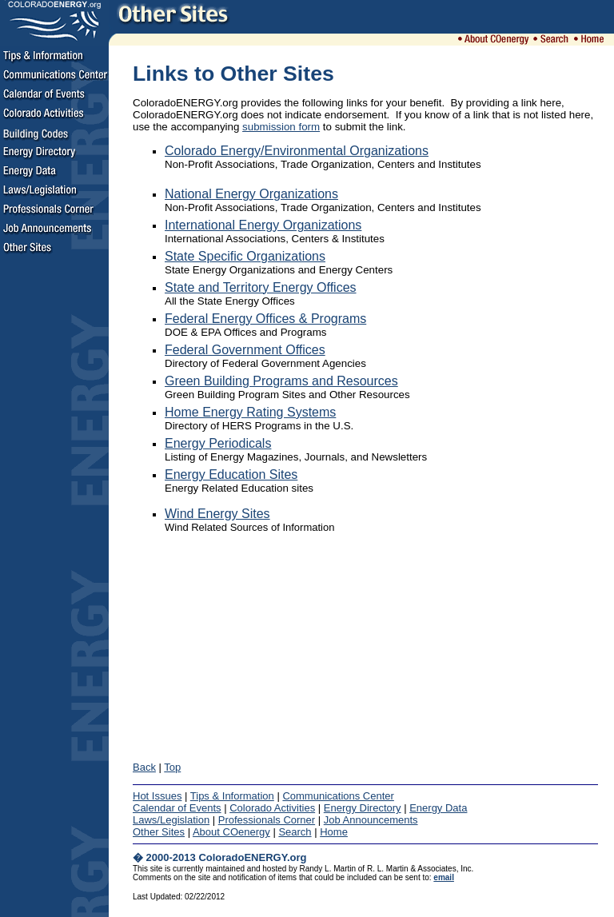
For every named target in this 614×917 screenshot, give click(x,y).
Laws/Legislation (171, 820)
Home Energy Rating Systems (250, 412)
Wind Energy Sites (217, 513)
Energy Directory (362, 808)
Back (144, 767)
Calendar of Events (177, 808)
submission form (281, 127)
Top (172, 767)
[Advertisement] (54, 505)
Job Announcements (371, 820)
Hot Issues (157, 796)
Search (294, 832)
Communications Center (337, 796)
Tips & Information (232, 796)
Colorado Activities (272, 808)
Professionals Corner (266, 820)
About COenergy (231, 832)
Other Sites (159, 832)
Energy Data (438, 808)
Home (334, 832)
